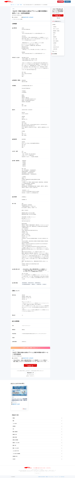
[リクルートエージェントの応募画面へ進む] (30, 365)
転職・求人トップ (13, 4)
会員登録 (60, 1)
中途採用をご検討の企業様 (41, 476)
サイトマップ (56, 476)
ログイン (67, 1)
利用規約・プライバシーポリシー (50, 476)
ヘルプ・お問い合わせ (61, 476)
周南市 (21, 4)
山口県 (18, 4)
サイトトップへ (37, 473)
